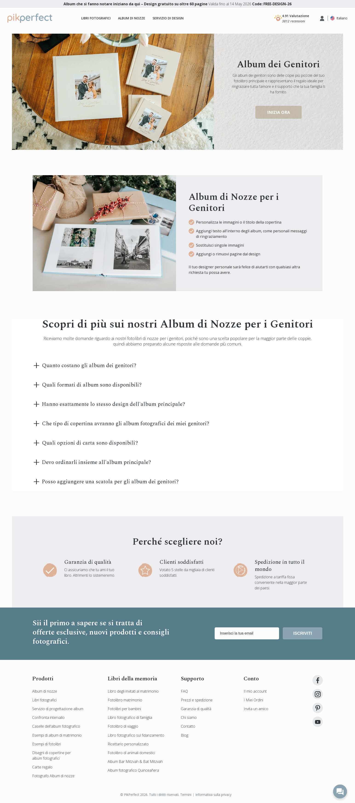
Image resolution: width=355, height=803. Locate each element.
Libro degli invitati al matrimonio (133, 691)
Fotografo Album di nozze (53, 775)
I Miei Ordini (253, 700)
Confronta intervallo (48, 717)
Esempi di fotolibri (46, 744)
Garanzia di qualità (196, 708)
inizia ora (278, 112)
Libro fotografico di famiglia (130, 717)
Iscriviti (302, 633)
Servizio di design (168, 18)
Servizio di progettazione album (57, 708)
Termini (185, 794)
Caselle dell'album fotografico (56, 726)
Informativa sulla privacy (213, 794)
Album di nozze (131, 18)
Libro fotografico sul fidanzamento (136, 735)
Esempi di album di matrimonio (57, 735)
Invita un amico (256, 708)
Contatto (188, 726)
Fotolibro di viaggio (123, 726)
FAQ (184, 691)
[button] (291, 18)
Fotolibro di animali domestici (131, 752)
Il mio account (255, 691)
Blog (184, 735)
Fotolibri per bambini (124, 708)
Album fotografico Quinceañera (133, 770)
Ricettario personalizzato (128, 744)
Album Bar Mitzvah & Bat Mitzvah (135, 761)
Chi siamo (189, 717)
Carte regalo (42, 767)
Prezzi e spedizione (197, 700)
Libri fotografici (96, 18)
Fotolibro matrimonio (125, 700)
